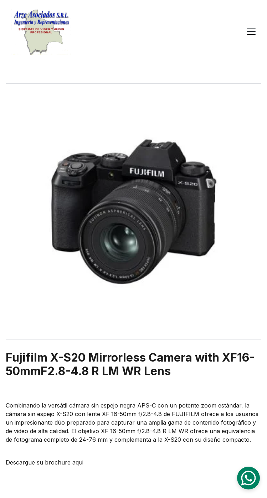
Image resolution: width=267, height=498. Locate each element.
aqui (77, 462)
